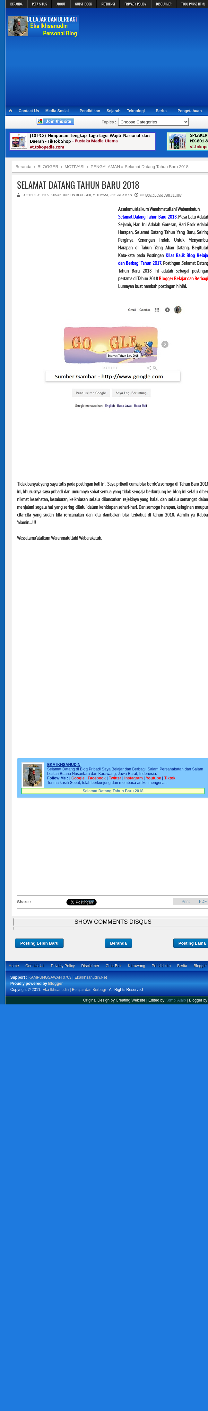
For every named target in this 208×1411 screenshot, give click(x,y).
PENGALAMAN (120, 195)
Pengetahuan (190, 111)
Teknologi (136, 111)
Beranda (118, 943)
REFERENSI (108, 3)
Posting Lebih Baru (39, 943)
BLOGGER (83, 195)
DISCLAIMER (164, 3)
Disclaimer (90, 966)
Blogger (55, 983)
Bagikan (87, 901)
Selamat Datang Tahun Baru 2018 (112, 791)
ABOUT (60, 3)
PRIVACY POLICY (135, 3)
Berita (161, 111)
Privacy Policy (63, 966)
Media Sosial (57, 111)
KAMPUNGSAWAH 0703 (50, 977)
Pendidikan (90, 111)
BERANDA (16, 3)
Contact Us (29, 111)
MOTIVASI (100, 195)
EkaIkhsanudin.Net (90, 977)
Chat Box (113, 966)
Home (14, 966)
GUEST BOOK (83, 3)
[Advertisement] (65, 245)
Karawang (136, 966)
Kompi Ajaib (176, 1000)
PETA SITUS (39, 3)
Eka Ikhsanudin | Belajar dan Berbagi (74, 989)
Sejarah (113, 111)
